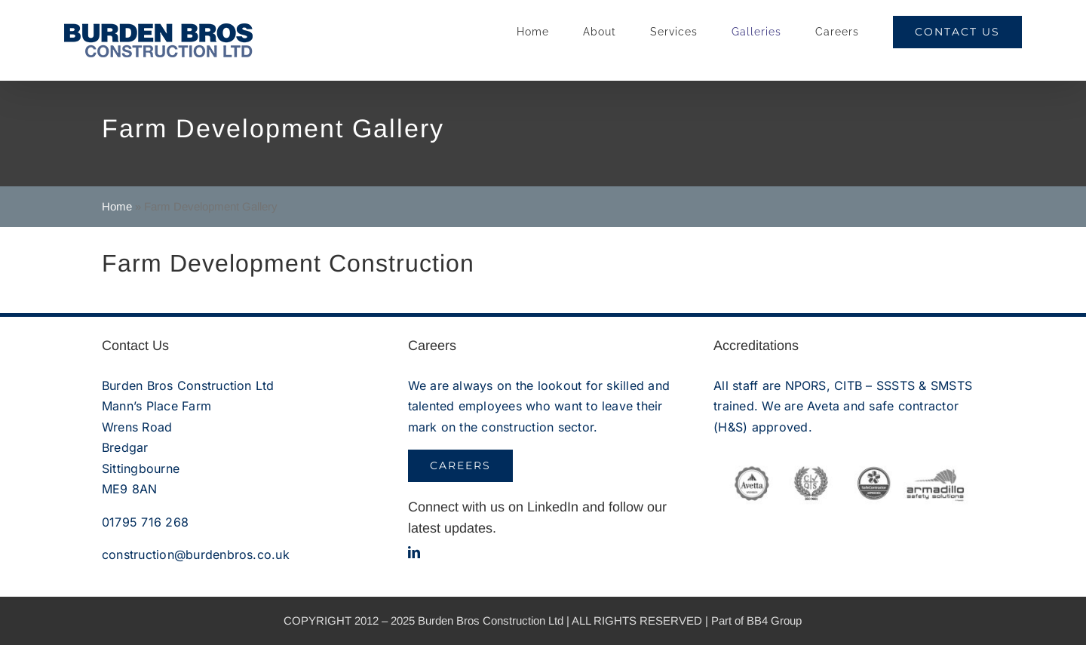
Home (117, 206)
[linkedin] (414, 552)
